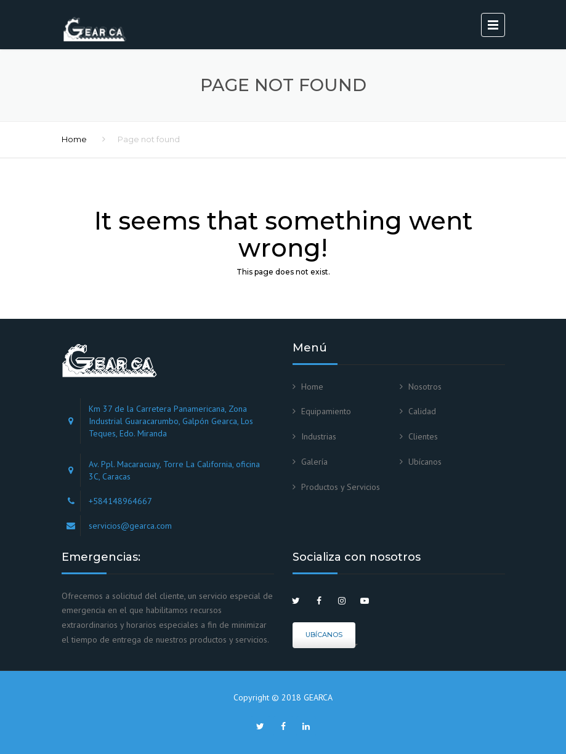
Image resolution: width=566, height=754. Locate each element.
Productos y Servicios (340, 486)
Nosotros (425, 386)
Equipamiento (326, 411)
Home (74, 139)
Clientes (423, 436)
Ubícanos (425, 461)
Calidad (422, 411)
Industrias (318, 436)
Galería (314, 461)
